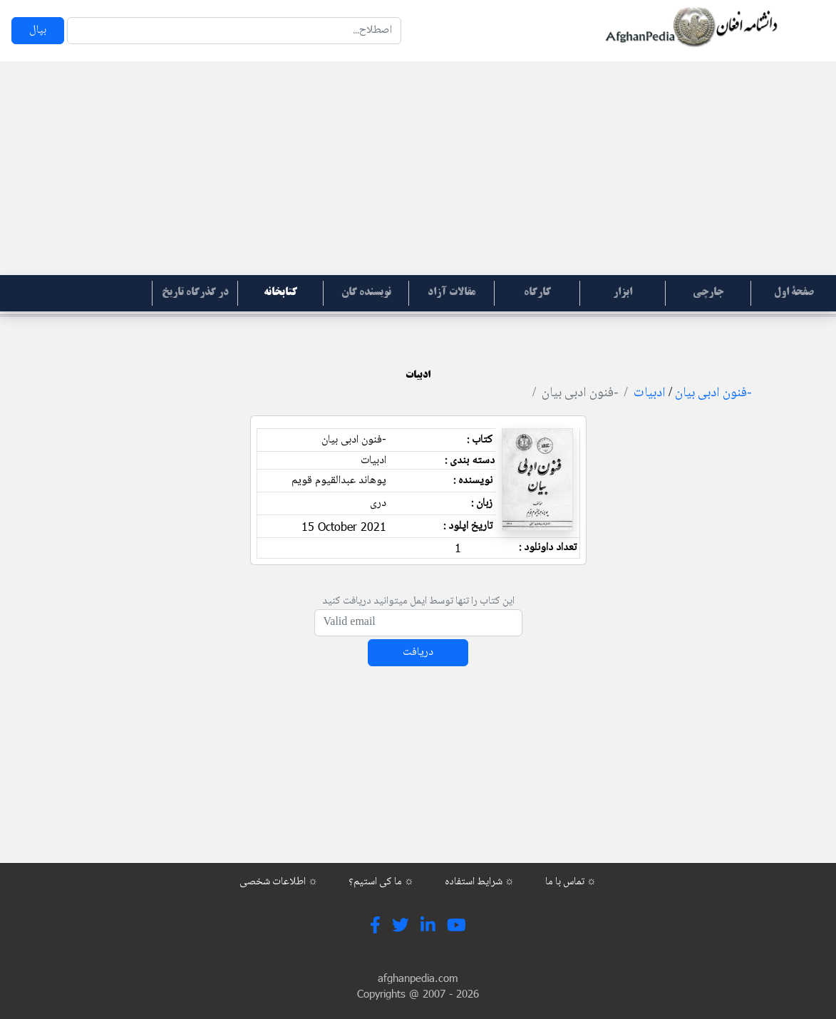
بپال (37, 30)
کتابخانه (280, 293)
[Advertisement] (418, 168)
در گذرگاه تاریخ (195, 293)
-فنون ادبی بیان (713, 393)
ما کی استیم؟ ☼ (381, 882)
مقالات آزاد (451, 293)
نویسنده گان (366, 293)
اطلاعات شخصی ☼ (278, 882)
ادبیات (650, 393)
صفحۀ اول (794, 293)
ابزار (622, 293)
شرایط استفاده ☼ (480, 882)
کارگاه (537, 293)
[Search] (234, 30)
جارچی (708, 293)
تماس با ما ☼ (571, 882)
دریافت (418, 652)
